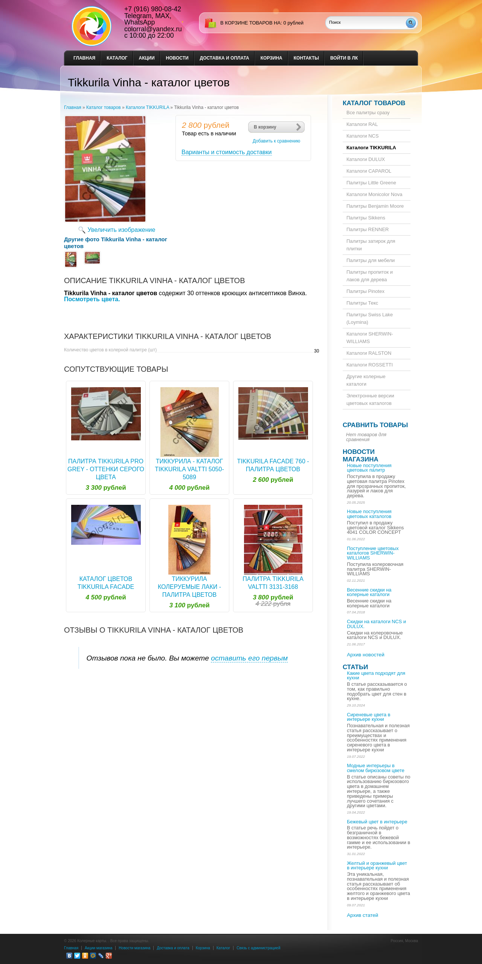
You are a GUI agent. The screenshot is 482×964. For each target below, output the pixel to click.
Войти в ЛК (344, 58)
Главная (84, 58)
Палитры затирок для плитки (370, 244)
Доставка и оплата (224, 58)
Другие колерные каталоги (366, 380)
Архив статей (362, 915)
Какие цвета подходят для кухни (376, 675)
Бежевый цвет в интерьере (377, 822)
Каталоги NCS (362, 136)
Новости (177, 58)
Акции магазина (98, 948)
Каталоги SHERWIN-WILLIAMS (369, 337)
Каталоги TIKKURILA (147, 107)
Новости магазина (360, 455)
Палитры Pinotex (365, 291)
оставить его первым (249, 658)
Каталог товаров (103, 107)
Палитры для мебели (370, 260)
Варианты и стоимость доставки (227, 152)
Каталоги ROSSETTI (369, 365)
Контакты (306, 58)
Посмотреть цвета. (92, 299)
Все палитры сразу (367, 112)
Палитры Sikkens (365, 218)
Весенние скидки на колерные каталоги (369, 592)
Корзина (271, 58)
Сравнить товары (375, 425)
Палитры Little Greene (371, 182)
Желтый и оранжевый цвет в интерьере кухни (377, 865)
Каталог (117, 58)
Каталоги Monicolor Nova (374, 194)
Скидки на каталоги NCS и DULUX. (376, 624)
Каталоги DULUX (365, 159)
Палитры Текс (362, 303)
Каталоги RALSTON (368, 353)
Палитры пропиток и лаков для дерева (369, 275)
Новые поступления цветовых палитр (369, 468)
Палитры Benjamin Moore (375, 206)
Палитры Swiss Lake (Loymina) (369, 318)
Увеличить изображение (122, 230)
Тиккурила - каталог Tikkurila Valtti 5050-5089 (189, 469)
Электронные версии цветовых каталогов (370, 399)
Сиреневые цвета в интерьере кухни (368, 717)
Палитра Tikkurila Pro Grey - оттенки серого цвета (105, 469)
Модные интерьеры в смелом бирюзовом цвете (375, 768)
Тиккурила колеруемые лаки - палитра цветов (189, 587)
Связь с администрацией (258, 948)
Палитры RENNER (367, 229)
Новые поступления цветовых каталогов (369, 514)
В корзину (265, 127)
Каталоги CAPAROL (368, 171)
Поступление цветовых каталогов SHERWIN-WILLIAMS (372, 553)
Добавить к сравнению (276, 141)
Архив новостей (365, 654)
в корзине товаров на (250, 23)
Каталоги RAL (362, 124)
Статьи (355, 667)
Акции (147, 58)
